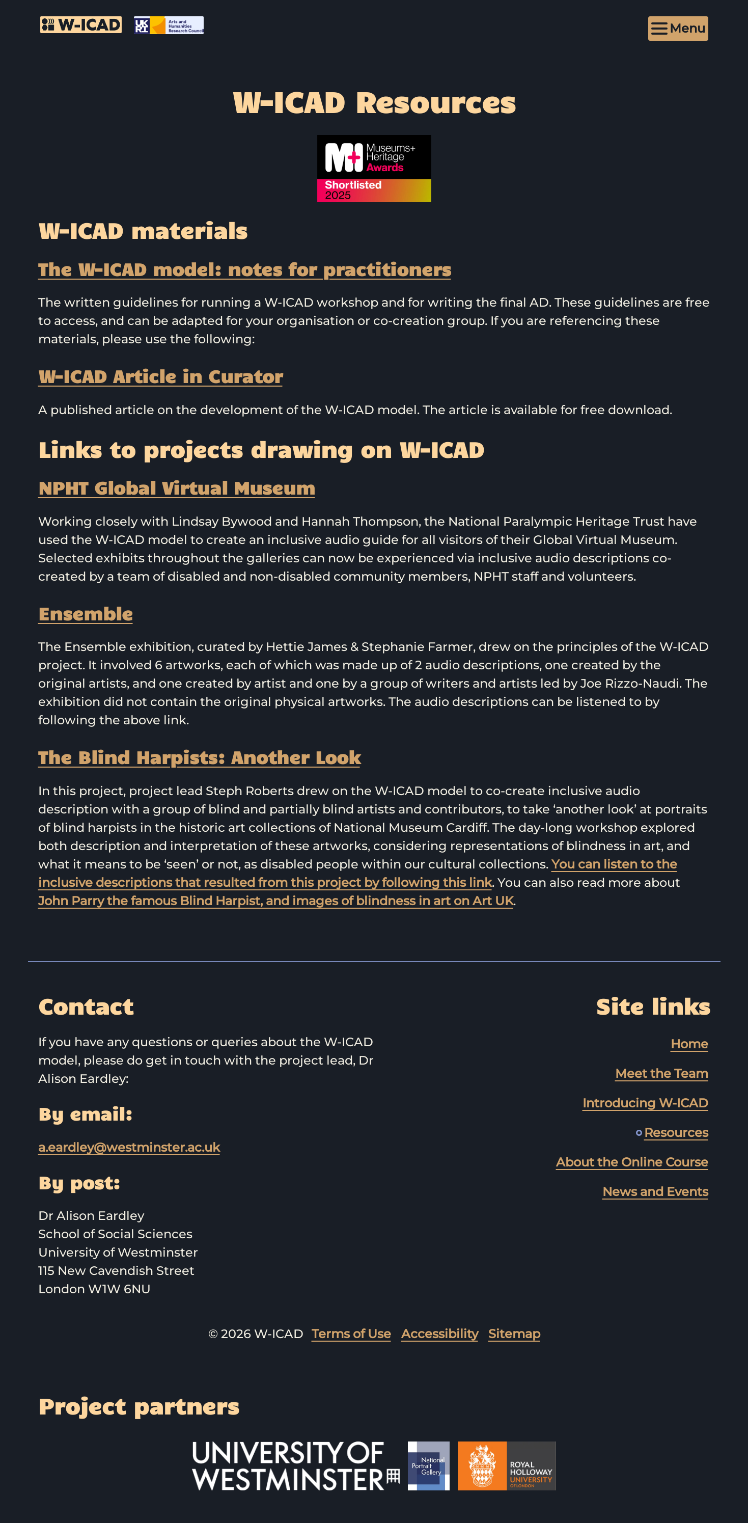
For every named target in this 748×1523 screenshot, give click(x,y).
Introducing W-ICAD (645, 1103)
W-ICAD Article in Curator (160, 375)
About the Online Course (632, 1162)
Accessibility (439, 1333)
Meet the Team (661, 1073)
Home (689, 1044)
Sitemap (514, 1333)
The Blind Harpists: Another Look (199, 756)
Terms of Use (351, 1333)
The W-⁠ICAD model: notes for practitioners (244, 268)
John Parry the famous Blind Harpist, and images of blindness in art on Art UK (275, 900)
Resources (676, 1132)
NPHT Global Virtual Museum (176, 487)
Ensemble (85, 613)
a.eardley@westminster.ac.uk (129, 1147)
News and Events (655, 1191)
